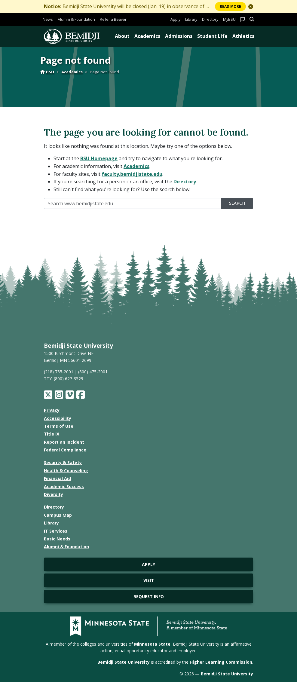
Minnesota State (152, 644)
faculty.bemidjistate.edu (132, 174)
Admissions (178, 36)
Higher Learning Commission (221, 662)
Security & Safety (63, 462)
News (48, 19)
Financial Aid (57, 478)
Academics (147, 36)
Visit (148, 580)
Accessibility (57, 418)
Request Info (148, 596)
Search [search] (237, 203)
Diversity (53, 494)
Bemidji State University (78, 345)
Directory (210, 19)
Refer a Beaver (113, 19)
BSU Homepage (99, 158)
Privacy (52, 410)
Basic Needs (57, 539)
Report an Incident (64, 442)
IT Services (55, 531)
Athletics (243, 36)
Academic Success (64, 486)
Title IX (51, 434)
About (122, 36)
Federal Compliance (65, 450)
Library (191, 19)
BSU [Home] (47, 72)
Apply (175, 19)
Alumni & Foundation (76, 19)
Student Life (212, 36)
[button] (250, 6)
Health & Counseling (66, 470)
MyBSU (229, 19)
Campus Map (58, 515)
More (230, 6)
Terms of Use (58, 426)
